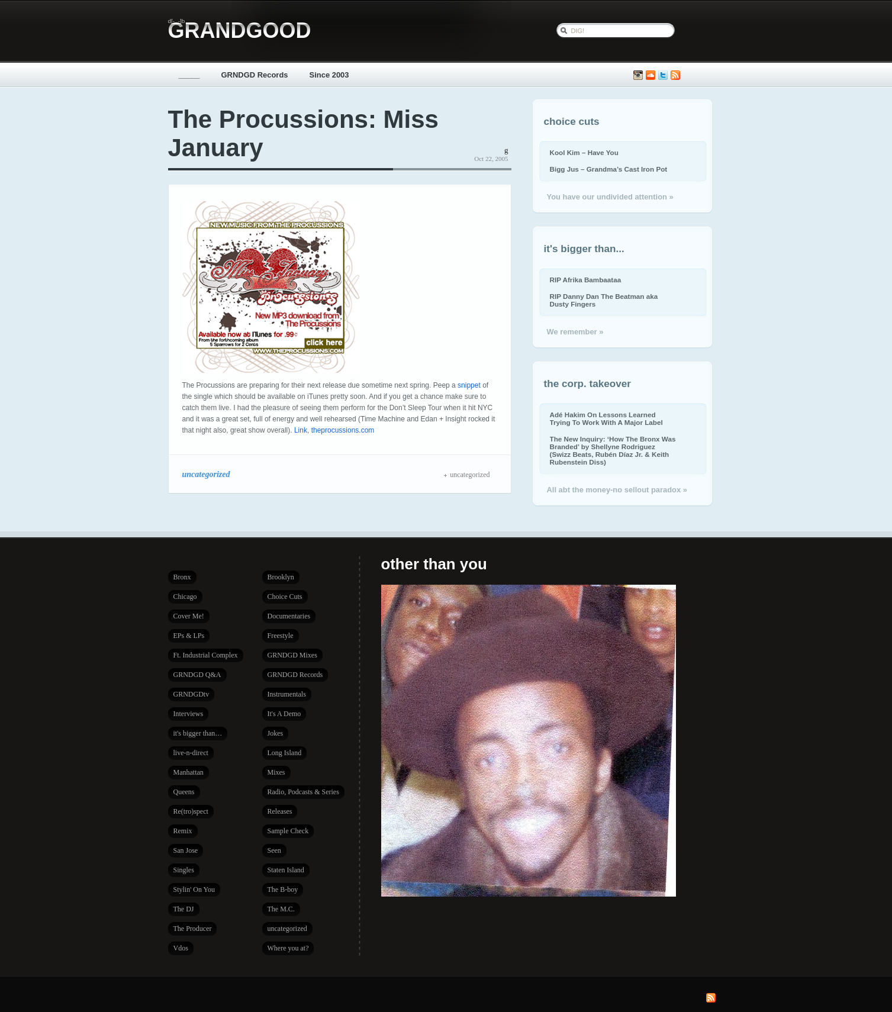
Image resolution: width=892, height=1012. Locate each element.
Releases (280, 811)
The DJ (183, 909)
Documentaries (289, 616)
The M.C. (281, 909)
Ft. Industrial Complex (205, 655)
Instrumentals (287, 694)
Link (300, 430)
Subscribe (675, 75)
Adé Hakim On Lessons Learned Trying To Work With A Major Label (606, 418)
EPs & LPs (189, 635)
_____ (189, 74)
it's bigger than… (198, 733)
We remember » (575, 331)
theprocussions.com (343, 430)
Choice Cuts (285, 596)
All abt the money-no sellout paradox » (617, 489)
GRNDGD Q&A (197, 675)
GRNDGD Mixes (292, 655)
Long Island (285, 753)
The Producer (192, 928)
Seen (274, 850)
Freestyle (281, 635)
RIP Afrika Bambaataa (585, 279)
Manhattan (188, 772)
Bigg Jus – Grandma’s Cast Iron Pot (609, 169)
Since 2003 (329, 74)
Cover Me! (188, 616)
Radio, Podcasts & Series (303, 792)
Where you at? (288, 948)
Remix (182, 831)
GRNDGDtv (191, 694)
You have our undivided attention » (610, 196)
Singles (183, 870)
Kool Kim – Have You (584, 152)
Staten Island (286, 870)
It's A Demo (284, 714)
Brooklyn (281, 577)
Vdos (180, 948)
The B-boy (283, 889)
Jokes (276, 733)
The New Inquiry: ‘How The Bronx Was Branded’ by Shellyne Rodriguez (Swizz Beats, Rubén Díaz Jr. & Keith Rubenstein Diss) (613, 450)
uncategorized (206, 474)
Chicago (185, 596)
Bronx (182, 577)
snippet (469, 385)
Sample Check (288, 831)
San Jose (185, 850)
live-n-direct (190, 753)
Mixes (276, 772)
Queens (184, 792)
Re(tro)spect (190, 811)
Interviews (188, 714)
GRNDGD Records (254, 74)
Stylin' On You (194, 889)
